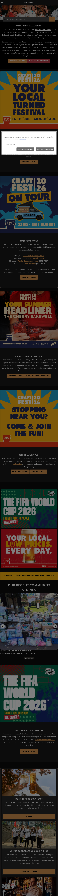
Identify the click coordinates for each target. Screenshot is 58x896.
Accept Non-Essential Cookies (45, 149)
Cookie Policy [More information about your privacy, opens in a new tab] (22, 139)
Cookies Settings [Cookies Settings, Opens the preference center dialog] (10, 144)
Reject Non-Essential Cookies (25, 149)
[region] (29, 142)
